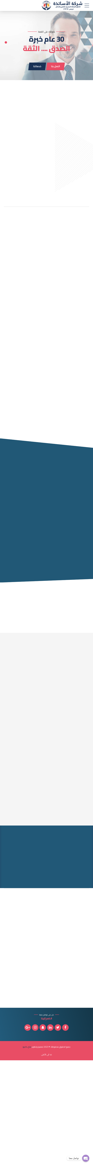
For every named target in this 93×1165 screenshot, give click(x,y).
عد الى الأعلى (46, 1159)
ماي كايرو (27, 1151)
